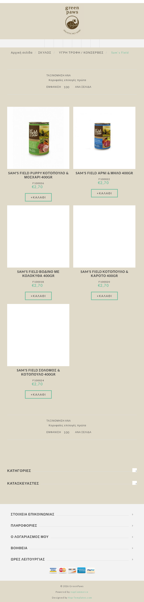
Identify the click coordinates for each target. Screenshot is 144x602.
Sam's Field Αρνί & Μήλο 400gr (104, 173)
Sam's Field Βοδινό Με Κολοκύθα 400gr (38, 274)
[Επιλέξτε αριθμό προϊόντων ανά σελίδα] (68, 87)
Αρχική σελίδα (22, 52)
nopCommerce (79, 592)
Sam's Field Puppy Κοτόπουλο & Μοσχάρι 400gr (38, 175)
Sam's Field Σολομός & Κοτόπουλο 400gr (38, 372)
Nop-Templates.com (80, 597)
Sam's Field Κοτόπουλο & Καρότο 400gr (104, 274)
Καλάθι (76, 43)
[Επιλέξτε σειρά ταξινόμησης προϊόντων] (68, 80)
